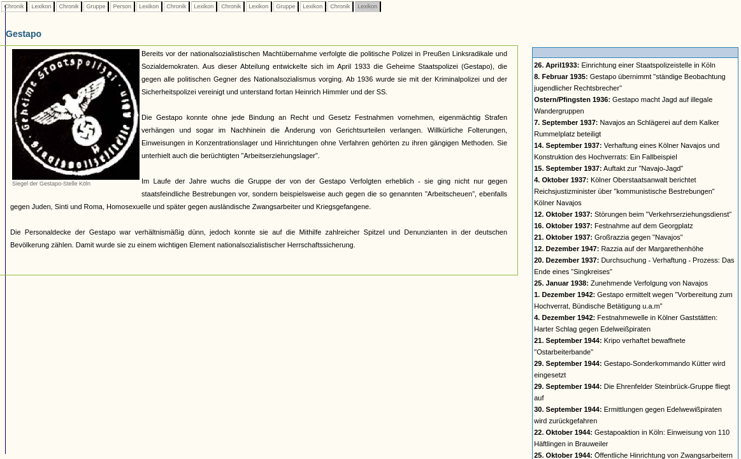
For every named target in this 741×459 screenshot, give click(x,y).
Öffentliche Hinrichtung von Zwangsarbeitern (633, 455)
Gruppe (96, 6)
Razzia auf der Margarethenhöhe (618, 248)
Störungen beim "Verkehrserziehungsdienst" (632, 214)
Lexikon (41, 6)
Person (122, 6)
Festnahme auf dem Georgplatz (613, 225)
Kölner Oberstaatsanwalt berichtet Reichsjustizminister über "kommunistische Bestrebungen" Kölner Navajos (624, 191)
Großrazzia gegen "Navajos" (608, 237)
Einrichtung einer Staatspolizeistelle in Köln (625, 65)
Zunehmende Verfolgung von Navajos (621, 283)
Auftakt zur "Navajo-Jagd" (608, 168)
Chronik (14, 6)
